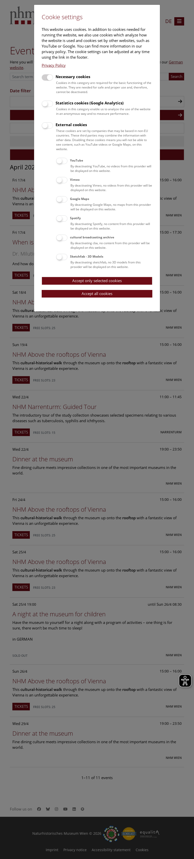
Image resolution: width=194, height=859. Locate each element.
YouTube (76, 160)
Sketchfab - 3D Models (86, 256)
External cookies (71, 124)
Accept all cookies (97, 293)
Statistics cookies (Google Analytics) (90, 102)
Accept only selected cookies (97, 280)
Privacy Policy (54, 65)
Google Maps (79, 199)
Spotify (75, 218)
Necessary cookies (73, 76)
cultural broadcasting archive (92, 237)
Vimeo (75, 179)
